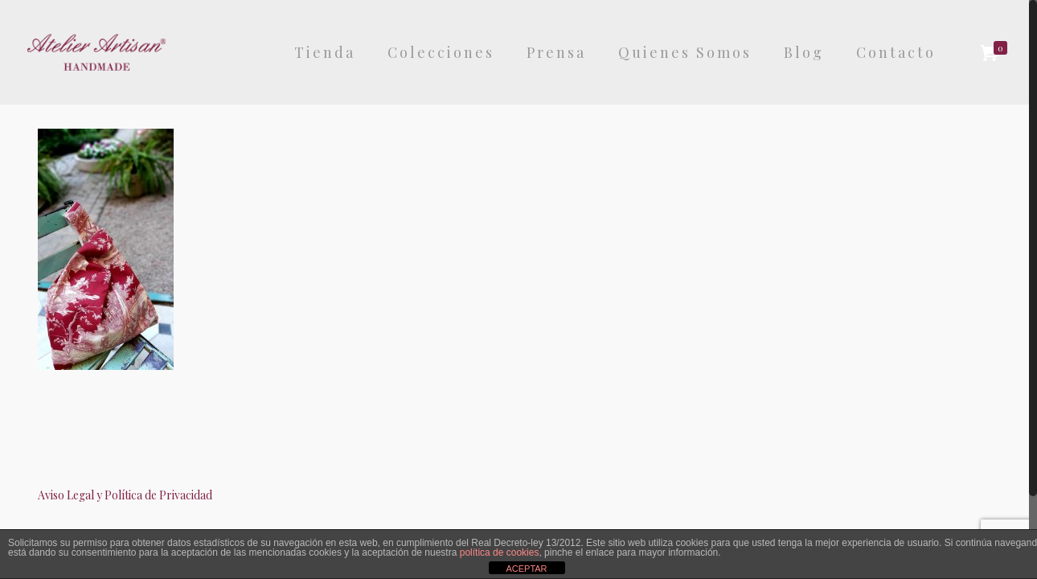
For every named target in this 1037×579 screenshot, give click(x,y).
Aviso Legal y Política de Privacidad (125, 495)
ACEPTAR (526, 568)
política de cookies (499, 552)
